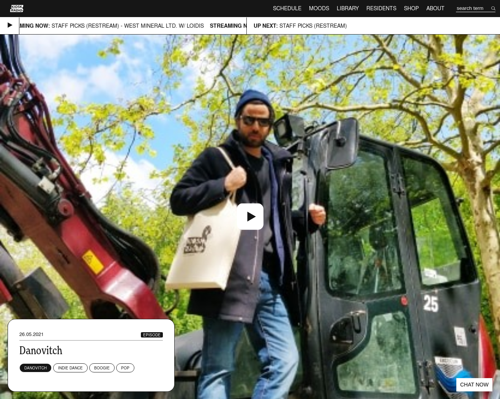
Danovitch (35, 368)
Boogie (102, 368)
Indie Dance (70, 368)
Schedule (287, 8)
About (435, 8)
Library (348, 8)
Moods (319, 8)
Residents (381, 8)
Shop (411, 8)
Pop (125, 368)
